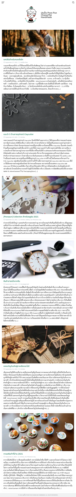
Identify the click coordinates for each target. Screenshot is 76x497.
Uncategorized (24, 284)
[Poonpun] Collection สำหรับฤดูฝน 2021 (20, 216)
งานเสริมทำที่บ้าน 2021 (13, 453)
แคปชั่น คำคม (24, 62)
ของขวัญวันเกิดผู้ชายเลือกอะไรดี (16, 366)
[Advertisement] (38, 15)
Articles (22, 137)
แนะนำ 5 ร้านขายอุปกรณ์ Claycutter (18, 134)
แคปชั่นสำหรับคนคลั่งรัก (13, 59)
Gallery (28, 219)
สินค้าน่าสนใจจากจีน (11, 281)
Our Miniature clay (35, 219)
